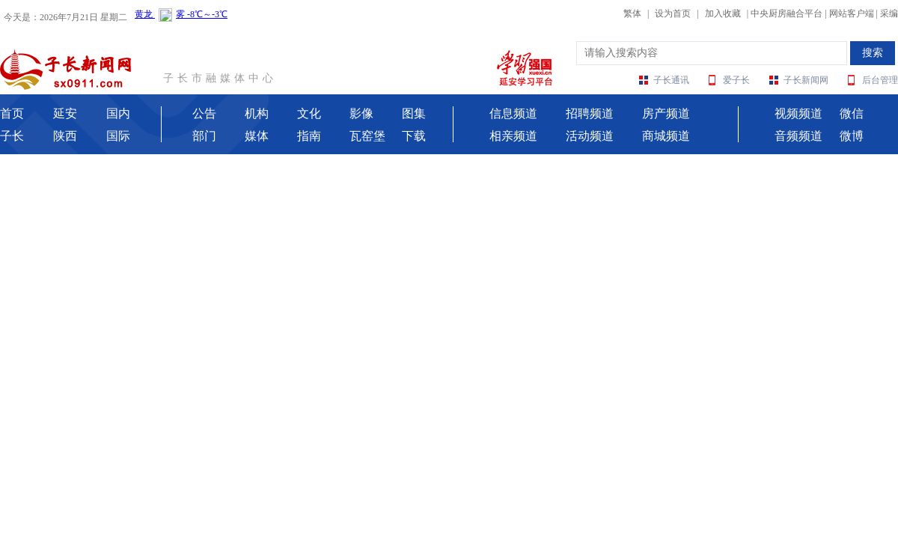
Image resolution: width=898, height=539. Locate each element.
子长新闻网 (806, 80)
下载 (414, 136)
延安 (65, 113)
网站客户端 (851, 13)
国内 (118, 113)
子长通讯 (671, 80)
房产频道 (666, 113)
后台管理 (880, 80)
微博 (852, 136)
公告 (204, 113)
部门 (204, 136)
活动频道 (590, 136)
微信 (852, 113)
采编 (889, 13)
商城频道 (666, 136)
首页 (12, 113)
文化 (309, 113)
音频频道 (798, 136)
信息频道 (513, 113)
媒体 (257, 136)
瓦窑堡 (367, 136)
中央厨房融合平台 (786, 13)
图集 (414, 113)
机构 (257, 113)
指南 (309, 136)
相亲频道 (513, 136)
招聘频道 (590, 113)
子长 (12, 136)
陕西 (65, 136)
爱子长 (736, 80)
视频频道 (798, 113)
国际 (118, 136)
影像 (361, 113)
